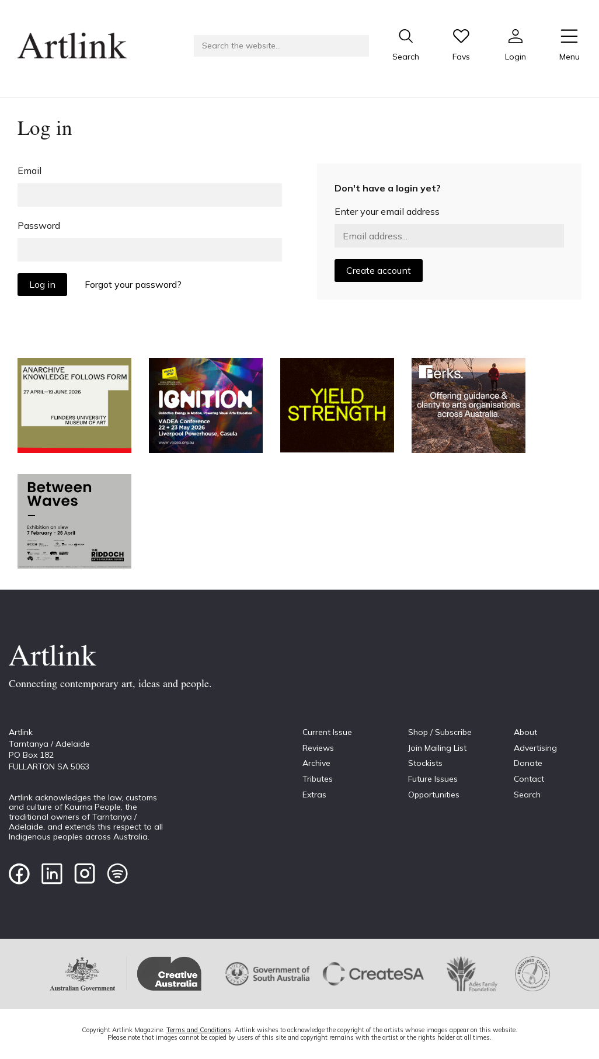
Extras (314, 794)
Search (527, 794)
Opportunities (433, 794)
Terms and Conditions (198, 1030)
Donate (528, 763)
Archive (316, 763)
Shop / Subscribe (440, 732)
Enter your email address (387, 211)
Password (39, 225)
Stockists (425, 763)
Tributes (317, 779)
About (525, 732)
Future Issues (433, 779)
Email (29, 170)
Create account (378, 270)
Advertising (535, 748)
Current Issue (327, 732)
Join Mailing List (437, 748)
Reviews (318, 748)
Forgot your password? (133, 284)
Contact (529, 779)
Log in (42, 284)
